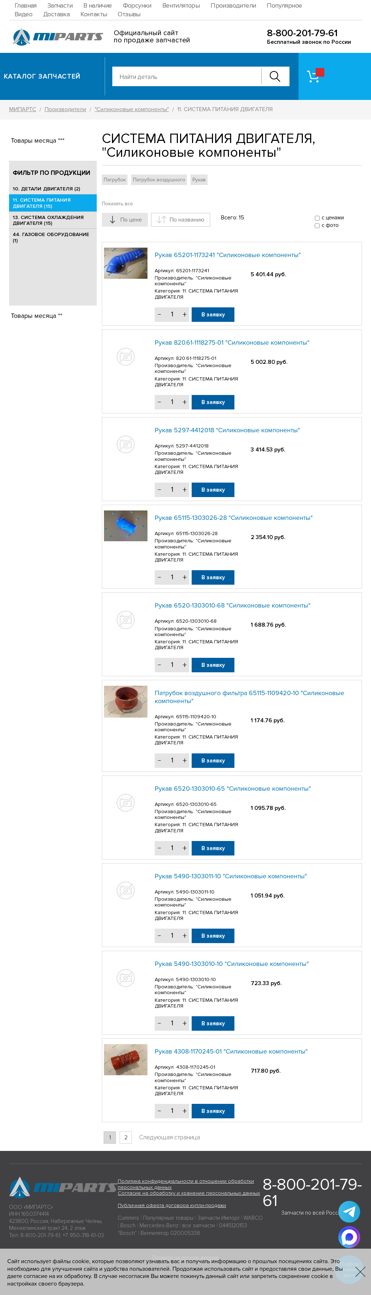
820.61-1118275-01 (196, 358)
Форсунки (137, 5)
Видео (23, 14)
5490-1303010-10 (196, 979)
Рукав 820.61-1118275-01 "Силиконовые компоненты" (232, 342)
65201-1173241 (192, 271)
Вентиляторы (181, 5)
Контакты (93, 14)
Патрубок (115, 180)
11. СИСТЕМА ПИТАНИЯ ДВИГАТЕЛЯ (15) (42, 203)
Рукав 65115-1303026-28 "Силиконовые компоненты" (234, 518)
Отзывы (129, 14)
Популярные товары (168, 1218)
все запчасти (198, 1225)
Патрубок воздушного (159, 180)
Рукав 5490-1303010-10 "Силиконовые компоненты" (232, 964)
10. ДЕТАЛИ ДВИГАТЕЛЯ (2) (46, 189)
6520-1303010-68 (196, 621)
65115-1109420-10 (196, 717)
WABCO (253, 1218)
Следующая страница (169, 1137)
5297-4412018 (192, 446)
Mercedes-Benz (158, 1225)
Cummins (128, 1218)
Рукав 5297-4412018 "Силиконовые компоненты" (227, 430)
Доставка (56, 14)
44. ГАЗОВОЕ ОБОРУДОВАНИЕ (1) (51, 237)
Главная (25, 5)
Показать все (117, 204)
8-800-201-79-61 (302, 33)
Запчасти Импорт (218, 1218)
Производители (233, 5)
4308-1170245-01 (195, 1067)
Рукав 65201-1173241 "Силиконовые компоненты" (228, 255)
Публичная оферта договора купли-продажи (172, 1205)
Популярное (284, 5)
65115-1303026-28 (197, 533)
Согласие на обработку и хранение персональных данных (189, 1193)
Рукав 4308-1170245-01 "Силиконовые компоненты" (231, 1051)
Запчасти (59, 5)
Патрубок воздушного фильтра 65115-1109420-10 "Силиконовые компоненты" (249, 697)
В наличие (97, 5)
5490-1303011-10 (195, 892)
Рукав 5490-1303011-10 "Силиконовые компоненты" (231, 876)
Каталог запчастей (42, 76)
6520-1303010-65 (196, 804)
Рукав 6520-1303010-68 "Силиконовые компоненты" (232, 605)
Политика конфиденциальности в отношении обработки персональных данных (186, 1184)
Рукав (199, 180)
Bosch (128, 1225)
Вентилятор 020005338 (170, 1233)
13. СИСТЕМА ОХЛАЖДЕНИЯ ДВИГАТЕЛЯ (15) (48, 220)
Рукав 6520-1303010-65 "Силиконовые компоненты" (233, 788)
